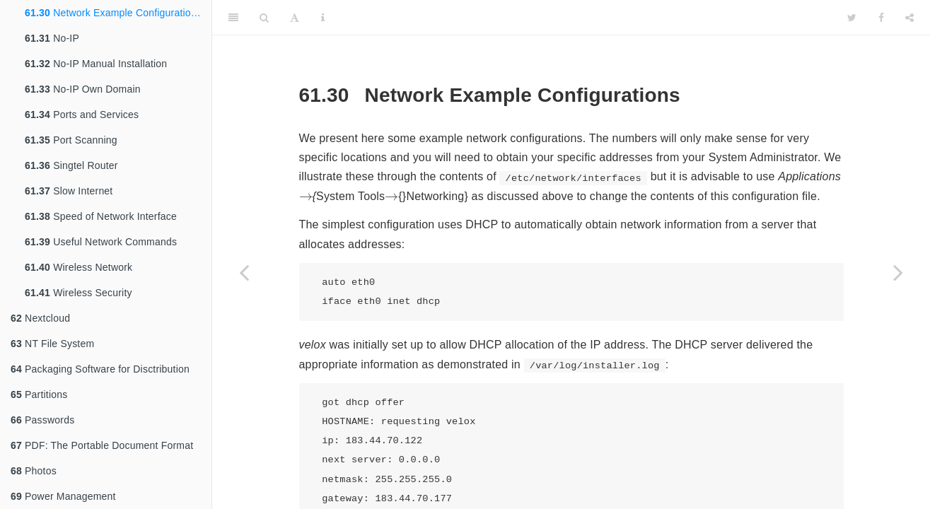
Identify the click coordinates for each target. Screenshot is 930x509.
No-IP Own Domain (83, 89)
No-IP (52, 38)
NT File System (52, 343)
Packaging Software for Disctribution (100, 369)
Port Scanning (71, 140)
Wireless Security (78, 292)
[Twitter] (852, 17)
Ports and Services (82, 114)
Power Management (63, 496)
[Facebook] (881, 17)
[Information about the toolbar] (322, 17)
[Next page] (898, 272)
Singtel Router (71, 165)
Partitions (39, 394)
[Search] (264, 17)
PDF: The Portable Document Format (102, 445)
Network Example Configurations (113, 12)
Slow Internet (68, 191)
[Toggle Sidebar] (233, 17)
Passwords (42, 420)
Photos (34, 470)
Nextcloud (40, 318)
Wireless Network (78, 267)
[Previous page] (244, 272)
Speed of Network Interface (101, 216)
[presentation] (306, 196)
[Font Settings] (294, 17)
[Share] (909, 17)
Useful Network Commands (101, 241)
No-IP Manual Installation (96, 63)
